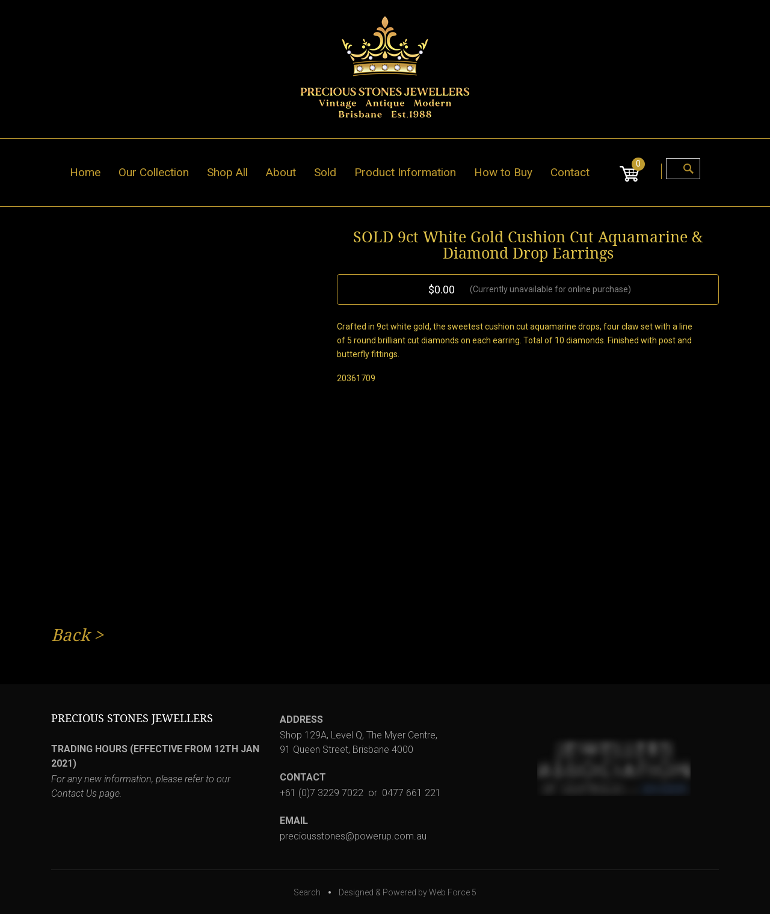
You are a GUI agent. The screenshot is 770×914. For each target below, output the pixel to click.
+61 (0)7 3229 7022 (321, 793)
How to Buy (503, 172)
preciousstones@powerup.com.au (353, 836)
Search (307, 892)
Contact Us (74, 793)
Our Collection (154, 172)
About (281, 172)
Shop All (227, 172)
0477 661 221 (411, 793)
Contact (570, 172)
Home (85, 172)
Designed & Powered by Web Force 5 (407, 892)
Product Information (405, 172)
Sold (325, 172)
